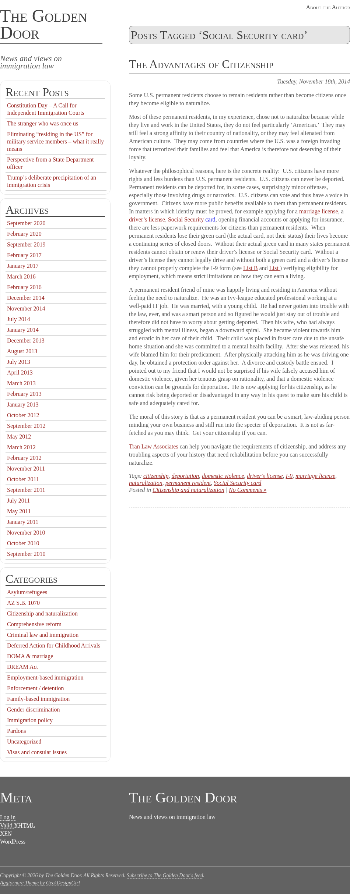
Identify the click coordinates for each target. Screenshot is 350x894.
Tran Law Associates (153, 446)
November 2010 (26, 532)
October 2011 (23, 479)
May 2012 (19, 436)
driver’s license (147, 219)
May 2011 (19, 511)
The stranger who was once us (42, 123)
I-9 (289, 476)
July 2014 (18, 319)
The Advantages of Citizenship (201, 64)
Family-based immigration (38, 699)
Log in (7, 817)
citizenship (155, 476)
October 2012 (23, 415)
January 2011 (22, 522)
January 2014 (23, 330)
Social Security (186, 219)
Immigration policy (30, 720)
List (274, 268)
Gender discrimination (33, 709)
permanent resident (188, 483)
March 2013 (21, 383)
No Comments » (247, 490)
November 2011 (26, 468)
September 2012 (26, 426)
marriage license (318, 211)
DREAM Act (22, 667)
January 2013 (23, 404)
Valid (17, 825)
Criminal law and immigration (42, 635)
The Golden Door (43, 24)
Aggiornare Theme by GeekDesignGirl (40, 883)
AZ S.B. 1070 (23, 603)
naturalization (145, 483)
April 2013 (20, 372)
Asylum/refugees (27, 592)
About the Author (328, 7)
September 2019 (26, 244)
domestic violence (223, 476)
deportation (185, 476)
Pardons (16, 731)
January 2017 (23, 266)
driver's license (265, 476)
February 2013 (24, 394)
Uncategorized (24, 741)
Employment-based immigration (45, 677)
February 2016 (24, 287)
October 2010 (23, 543)
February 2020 (24, 234)
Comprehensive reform (34, 624)
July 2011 (18, 500)
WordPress (12, 841)
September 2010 (26, 554)
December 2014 (26, 298)
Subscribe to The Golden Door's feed (165, 875)
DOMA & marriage (30, 656)
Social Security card (237, 483)
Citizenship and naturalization (188, 490)
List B (250, 268)
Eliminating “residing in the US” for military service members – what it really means (55, 141)
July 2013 (18, 362)
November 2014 (26, 308)
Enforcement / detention (35, 688)
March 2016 (21, 276)
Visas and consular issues (37, 752)
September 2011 (26, 490)
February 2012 (24, 458)
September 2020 (26, 223)
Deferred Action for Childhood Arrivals (53, 645)
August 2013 (22, 351)
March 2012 (21, 447)
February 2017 (24, 255)
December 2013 (26, 340)
